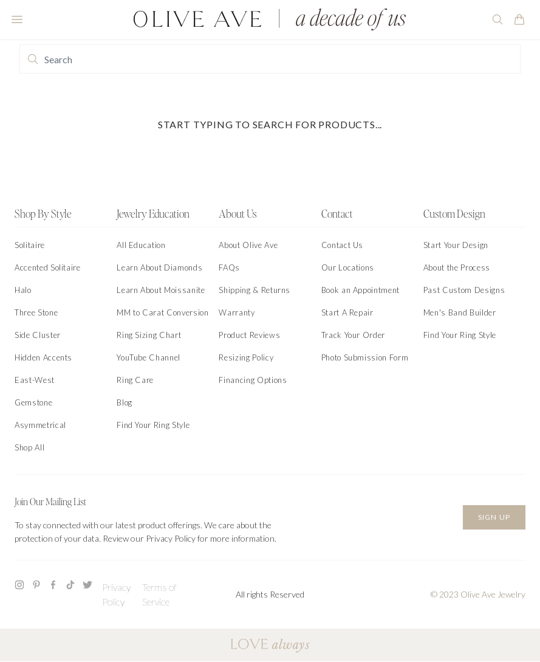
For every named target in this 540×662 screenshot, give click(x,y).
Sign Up (494, 517)
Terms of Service (159, 594)
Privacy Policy (116, 594)
